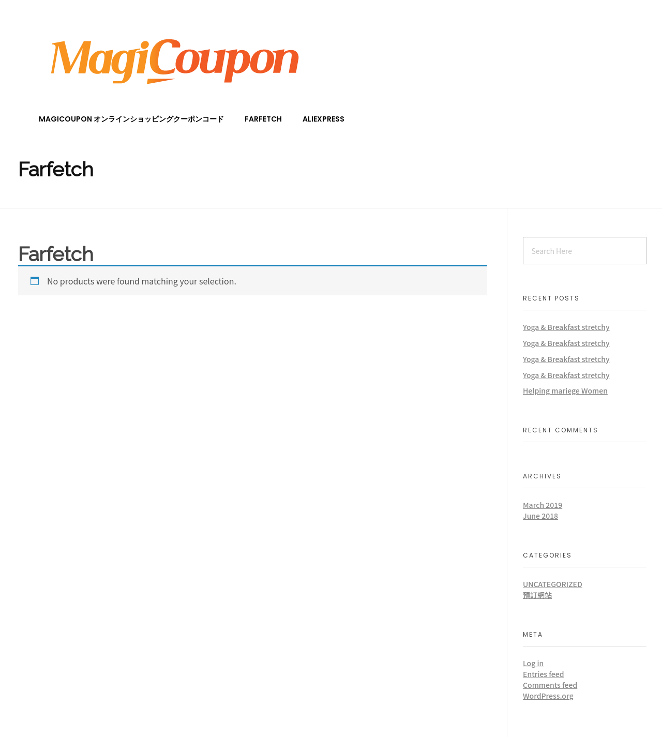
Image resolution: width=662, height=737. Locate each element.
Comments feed (550, 685)
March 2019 (542, 505)
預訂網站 (537, 595)
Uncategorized (552, 584)
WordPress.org (548, 695)
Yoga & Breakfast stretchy (566, 327)
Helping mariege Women (565, 390)
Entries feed (543, 674)
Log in (533, 663)
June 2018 (540, 515)
